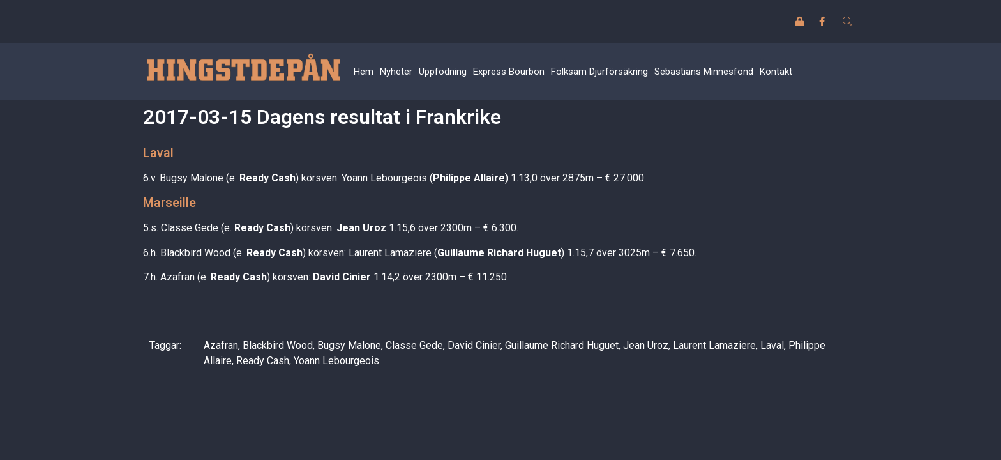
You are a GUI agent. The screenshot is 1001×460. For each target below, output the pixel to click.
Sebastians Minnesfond (703, 71)
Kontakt (776, 71)
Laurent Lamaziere (714, 345)
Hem (363, 71)
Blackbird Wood (278, 345)
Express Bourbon (509, 71)
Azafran (221, 345)
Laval (772, 345)
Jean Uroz (645, 345)
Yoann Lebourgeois (336, 361)
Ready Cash (262, 361)
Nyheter (396, 71)
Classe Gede (414, 345)
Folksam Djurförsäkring (599, 71)
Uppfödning (443, 71)
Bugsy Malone (349, 345)
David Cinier (474, 345)
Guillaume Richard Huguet (562, 345)
